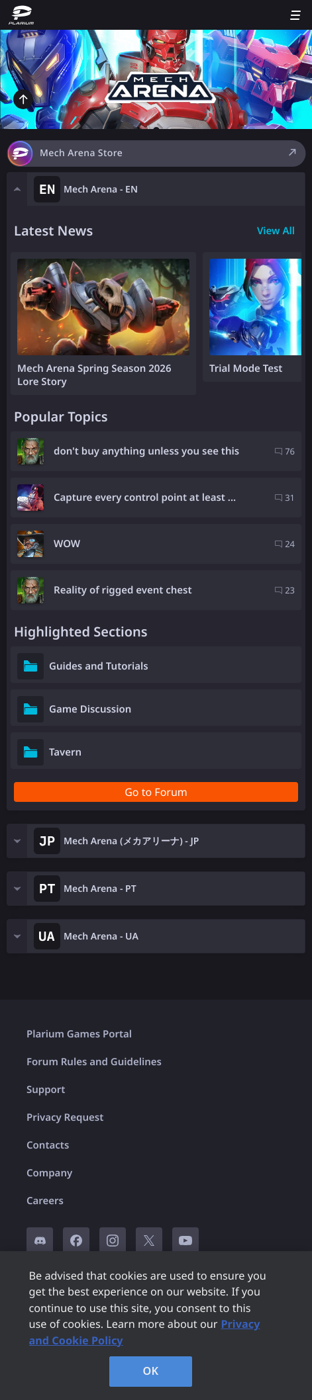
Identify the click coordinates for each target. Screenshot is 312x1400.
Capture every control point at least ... (145, 497)
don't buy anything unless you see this (146, 451)
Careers (45, 1200)
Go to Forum (156, 792)
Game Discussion (90, 709)
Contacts (47, 1145)
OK (151, 1371)
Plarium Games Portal (79, 1034)
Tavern (65, 752)
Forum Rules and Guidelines (94, 1062)
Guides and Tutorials (98, 666)
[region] (156, 1325)
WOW (67, 543)
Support (45, 1089)
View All (276, 231)
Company (49, 1173)
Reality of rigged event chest (123, 590)
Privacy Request (64, 1117)
